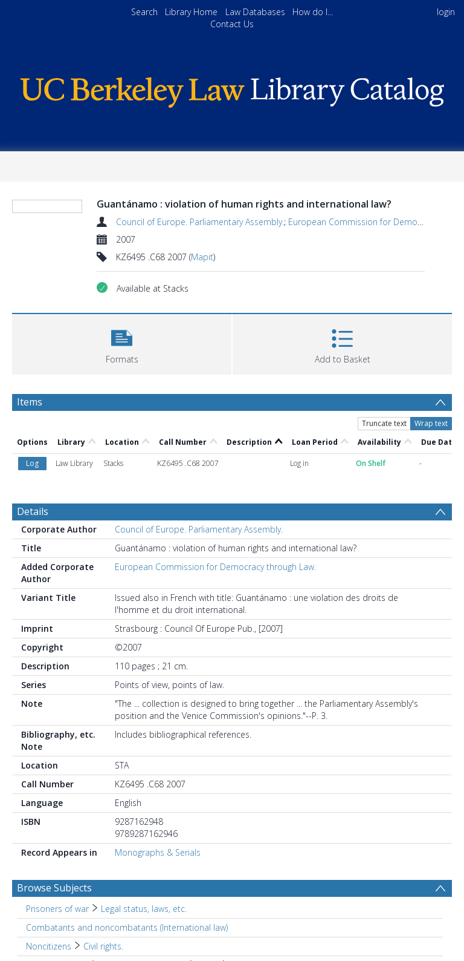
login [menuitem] (446, 12)
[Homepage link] (231, 89)
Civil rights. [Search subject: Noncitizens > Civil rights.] (103, 946)
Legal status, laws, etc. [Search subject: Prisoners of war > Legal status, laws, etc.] (144, 908)
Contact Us (232, 24)
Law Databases (255, 12)
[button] (121, 343)
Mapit (202, 257)
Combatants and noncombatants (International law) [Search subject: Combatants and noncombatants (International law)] (127, 927)
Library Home (191, 12)
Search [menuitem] (144, 12)
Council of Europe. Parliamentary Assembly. (200, 222)
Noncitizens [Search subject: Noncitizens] (48, 946)
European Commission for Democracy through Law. (215, 566)
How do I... (312, 12)
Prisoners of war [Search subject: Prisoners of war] (57, 908)
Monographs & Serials (158, 852)
